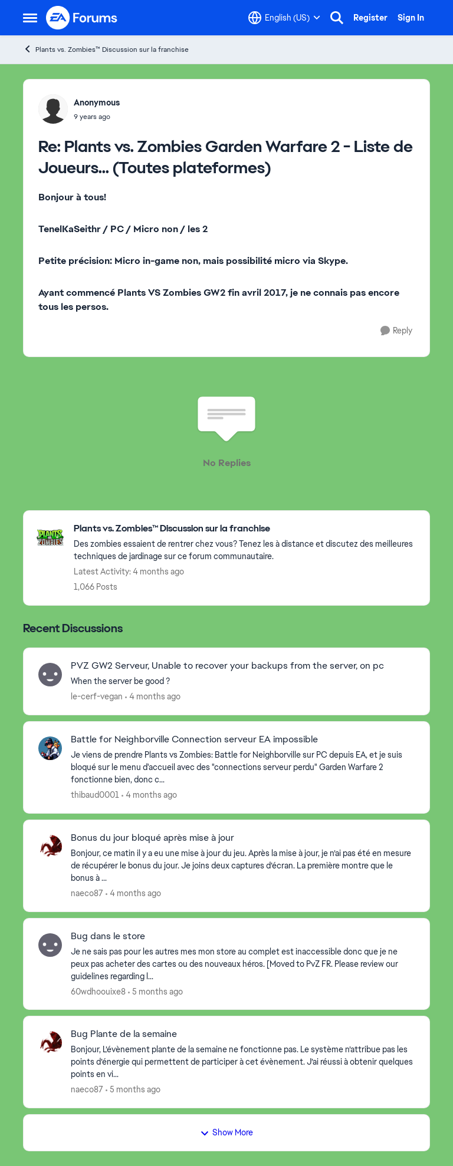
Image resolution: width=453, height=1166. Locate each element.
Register (370, 17)
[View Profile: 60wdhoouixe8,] (50, 945)
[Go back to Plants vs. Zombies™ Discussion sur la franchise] (246, 529)
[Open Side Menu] (30, 18)
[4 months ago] (152, 697)
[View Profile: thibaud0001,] (50, 748)
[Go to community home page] (82, 17)
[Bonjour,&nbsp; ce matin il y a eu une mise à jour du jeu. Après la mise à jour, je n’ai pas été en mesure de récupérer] (243, 865)
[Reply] (396, 331)
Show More (226, 1132)
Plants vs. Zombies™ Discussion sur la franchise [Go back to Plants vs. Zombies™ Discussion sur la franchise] (106, 49)
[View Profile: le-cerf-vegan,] (50, 674)
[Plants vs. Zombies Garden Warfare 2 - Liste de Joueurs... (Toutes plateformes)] (97, 116)
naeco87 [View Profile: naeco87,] (87, 893)
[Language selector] (284, 17)
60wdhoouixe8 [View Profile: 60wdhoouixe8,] (98, 991)
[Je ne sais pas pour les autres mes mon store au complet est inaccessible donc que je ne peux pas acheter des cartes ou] (243, 963)
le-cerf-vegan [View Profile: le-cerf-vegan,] (97, 696)
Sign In (411, 17)
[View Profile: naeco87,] (50, 846)
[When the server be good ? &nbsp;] (243, 681)
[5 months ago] (155, 991)
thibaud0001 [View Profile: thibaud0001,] (95, 795)
